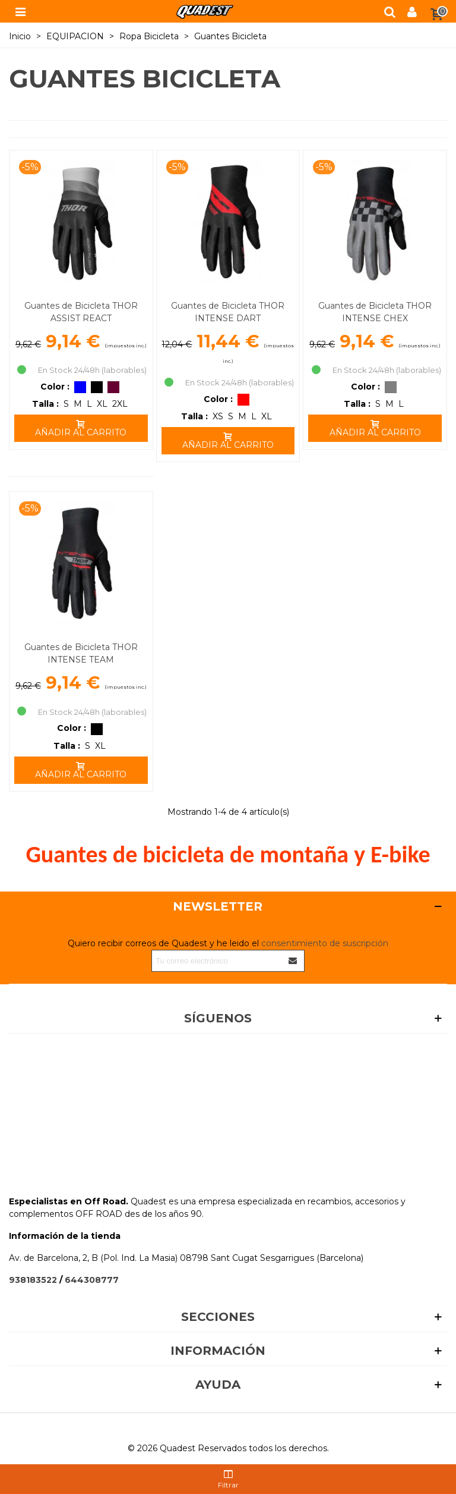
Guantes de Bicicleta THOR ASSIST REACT (81, 312)
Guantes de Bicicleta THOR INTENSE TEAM (81, 653)
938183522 (33, 1280)
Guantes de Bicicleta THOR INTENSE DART (227, 312)
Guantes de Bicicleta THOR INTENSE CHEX (375, 312)
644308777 (92, 1280)
